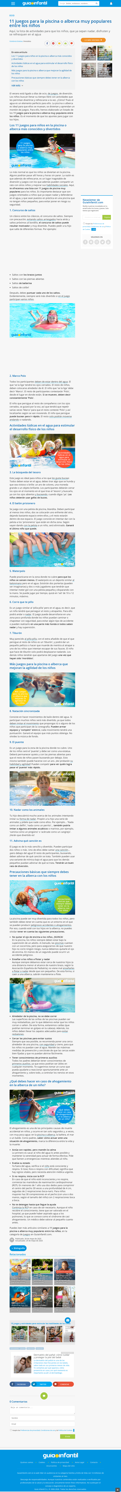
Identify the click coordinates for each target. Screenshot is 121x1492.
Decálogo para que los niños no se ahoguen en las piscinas (64, 1279)
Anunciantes (51, 1466)
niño (47, 1165)
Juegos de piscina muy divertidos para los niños (19, 1280)
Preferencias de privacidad (30, 1430)
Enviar (67, 1437)
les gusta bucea (60, 478)
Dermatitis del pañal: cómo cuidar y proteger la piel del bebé (89, 54)
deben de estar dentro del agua (51, 381)
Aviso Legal (79, 1462)
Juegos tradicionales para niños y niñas (40, 1306)
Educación (16, 1299)
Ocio (11, 15)
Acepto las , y (97, 226)
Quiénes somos (26, 1462)
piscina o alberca (46, 1134)
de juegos (53, 93)
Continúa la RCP (20, 1207)
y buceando (41, 494)
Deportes (30, 1348)
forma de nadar (28, 818)
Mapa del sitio (69, 1466)
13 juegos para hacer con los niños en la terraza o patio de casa (63, 1305)
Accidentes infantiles (42, 1272)
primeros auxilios (21, 1063)
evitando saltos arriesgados (41, 219)
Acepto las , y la (42, 1430)
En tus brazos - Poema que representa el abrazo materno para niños (105, 52)
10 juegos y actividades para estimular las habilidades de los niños (40, 1323)
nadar (28, 614)
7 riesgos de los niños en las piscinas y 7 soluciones (41, 1279)
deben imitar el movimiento (24, 723)
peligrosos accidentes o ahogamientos (51, 925)
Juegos (26, 1234)
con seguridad (46, 1044)
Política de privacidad (60, 1462)
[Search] (96, 3)
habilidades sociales (57, 185)
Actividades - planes (17, 1348)
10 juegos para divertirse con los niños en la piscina (19, 1306)
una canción (61, 849)
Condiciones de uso (48, 1430)
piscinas (59, 942)
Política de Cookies (65, 1430)
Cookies (42, 1462)
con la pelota (30, 525)
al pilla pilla (31, 638)
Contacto (94, 1462)
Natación (39, 1348)
